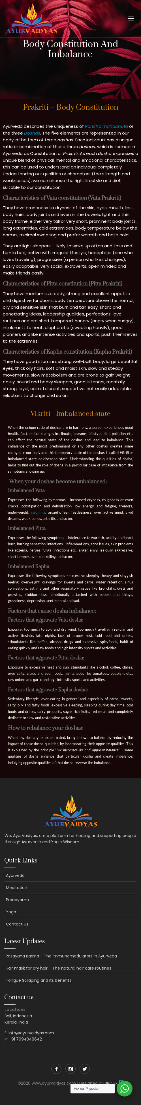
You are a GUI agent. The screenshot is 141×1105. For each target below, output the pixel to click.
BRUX (111, 1083)
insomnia (38, 512)
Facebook (56, 1069)
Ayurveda (15, 875)
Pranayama (17, 900)
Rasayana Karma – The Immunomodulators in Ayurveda (61, 956)
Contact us (17, 924)
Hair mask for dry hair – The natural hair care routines (58, 968)
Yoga (11, 912)
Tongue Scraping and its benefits (38, 980)
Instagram (70, 1069)
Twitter (85, 1069)
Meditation (16, 887)
